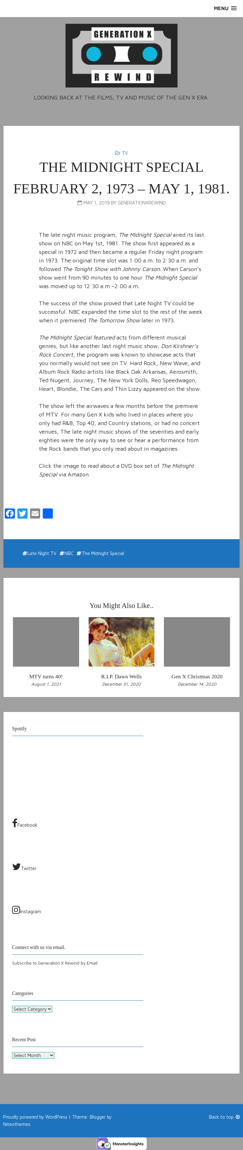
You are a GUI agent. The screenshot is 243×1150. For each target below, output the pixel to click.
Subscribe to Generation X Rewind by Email (54, 963)
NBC (69, 553)
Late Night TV (42, 553)
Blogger (98, 1117)
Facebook (24, 823)
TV (125, 153)
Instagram (26, 909)
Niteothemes (16, 1124)
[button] (225, 8)
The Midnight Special (103, 553)
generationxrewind (142, 202)
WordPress (56, 1117)
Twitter (24, 866)
